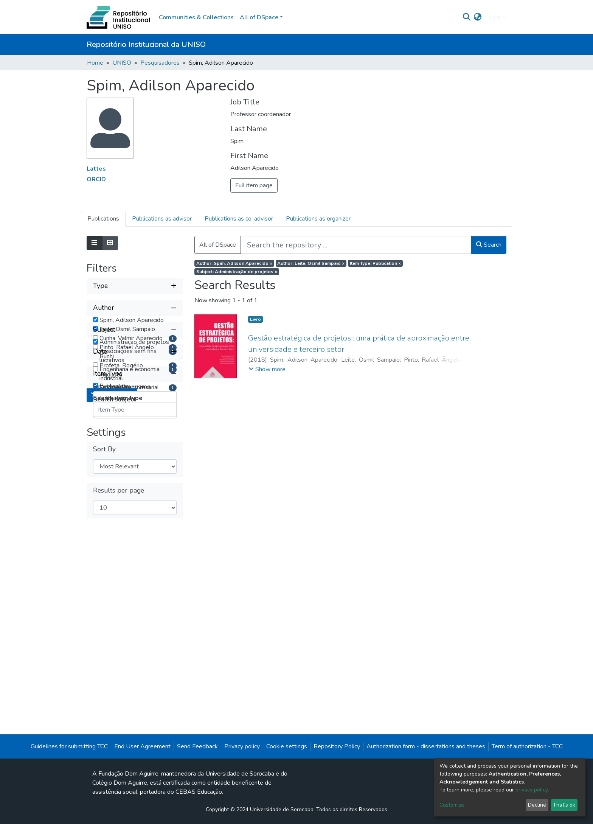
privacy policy (531, 789)
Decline (537, 804)
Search (488, 245)
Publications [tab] (103, 219)
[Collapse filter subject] (135, 423)
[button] (478, 17)
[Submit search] (467, 17)
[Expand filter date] (135, 528)
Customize (451, 804)
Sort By (104, 665)
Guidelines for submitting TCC (69, 764)
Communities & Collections (196, 17)
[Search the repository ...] (356, 245)
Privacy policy (242, 764)
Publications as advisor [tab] (162, 219)
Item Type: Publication (375, 263)
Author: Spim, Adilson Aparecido (234, 263)
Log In (493, 17)
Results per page (118, 706)
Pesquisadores (160, 63)
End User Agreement (142, 764)
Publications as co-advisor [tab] (239, 219)
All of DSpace (217, 245)
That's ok (564, 804)
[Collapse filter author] (135, 307)
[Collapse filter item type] (135, 550)
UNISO (121, 63)
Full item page (254, 185)
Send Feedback (197, 764)
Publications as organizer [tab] (318, 219)
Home (95, 63)
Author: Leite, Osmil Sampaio (311, 263)
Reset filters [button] (112, 610)
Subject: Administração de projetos (236, 272)
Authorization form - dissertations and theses (425, 764)
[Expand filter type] (135, 286)
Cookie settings (286, 764)
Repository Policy (337, 764)
